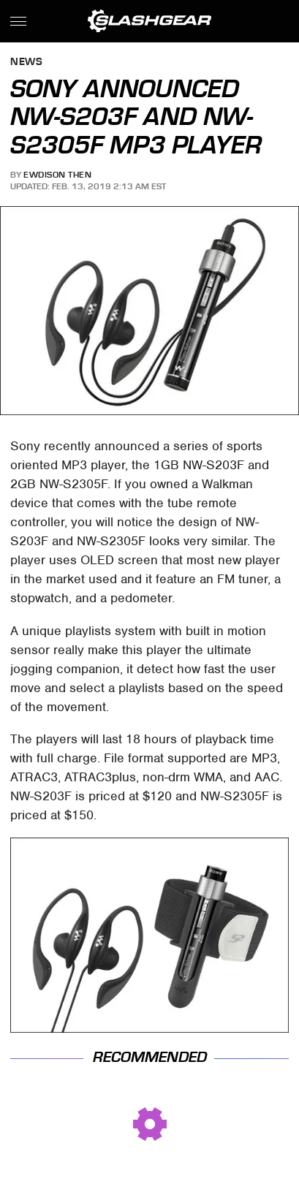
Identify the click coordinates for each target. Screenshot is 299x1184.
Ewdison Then (57, 175)
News (26, 62)
